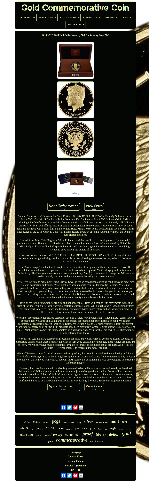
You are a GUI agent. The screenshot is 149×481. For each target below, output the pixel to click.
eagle (113, 428)
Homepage (75, 452)
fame (50, 441)
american (102, 422)
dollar (114, 434)
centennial (72, 434)
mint (115, 421)
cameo (60, 428)
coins (50, 428)
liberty (101, 434)
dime (84, 428)
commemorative (71, 440)
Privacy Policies (75, 461)
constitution (96, 441)
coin (24, 427)
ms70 (36, 422)
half (79, 422)
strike (27, 422)
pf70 (92, 428)
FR (78, 470)
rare (32, 429)
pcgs (56, 421)
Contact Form (75, 456)
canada (128, 429)
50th (77, 429)
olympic (26, 435)
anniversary (53, 434)
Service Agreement (75, 465)
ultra (121, 429)
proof (88, 433)
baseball (46, 423)
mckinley (69, 429)
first (124, 422)
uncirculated (68, 422)
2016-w (40, 429)
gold (126, 433)
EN (73, 470)
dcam (100, 429)
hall (105, 429)
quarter (39, 435)
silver (88, 421)
